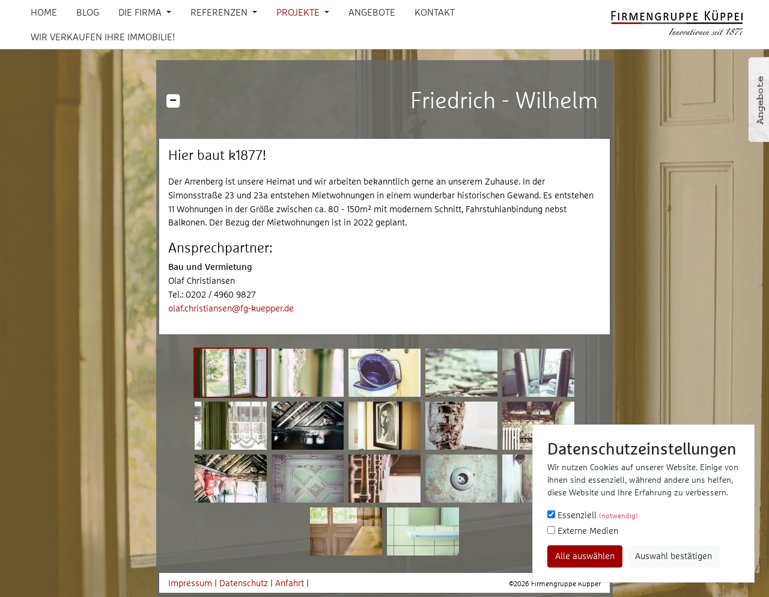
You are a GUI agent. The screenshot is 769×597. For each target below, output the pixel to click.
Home (44, 12)
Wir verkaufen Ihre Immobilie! (103, 37)
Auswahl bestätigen (673, 556)
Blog (87, 12)
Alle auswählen (585, 556)
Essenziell (592, 515)
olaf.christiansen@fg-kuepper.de (231, 308)
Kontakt (435, 12)
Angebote (371, 12)
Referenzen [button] (220, 12)
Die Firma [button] (141, 12)
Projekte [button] (299, 12)
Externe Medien (582, 530)
